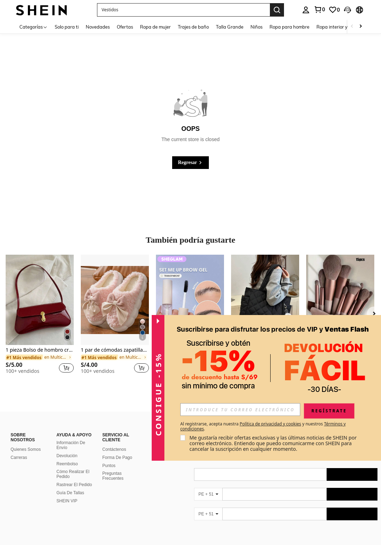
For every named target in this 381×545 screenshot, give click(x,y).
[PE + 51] (208, 494)
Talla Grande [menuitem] (229, 27)
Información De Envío (70, 445)
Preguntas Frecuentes (112, 476)
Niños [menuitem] (256, 27)
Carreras (19, 457)
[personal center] (306, 10)
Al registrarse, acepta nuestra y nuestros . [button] (263, 426)
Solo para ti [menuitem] (67, 27)
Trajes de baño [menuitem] (193, 27)
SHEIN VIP (66, 500)
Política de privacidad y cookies (270, 424)
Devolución (66, 455)
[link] (319, 9)
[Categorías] (33, 27)
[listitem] (40, 317)
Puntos (108, 465)
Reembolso (67, 463)
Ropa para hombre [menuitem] (289, 27)
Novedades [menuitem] (98, 27)
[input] (240, 409)
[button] (183, 10)
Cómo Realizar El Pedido (72, 474)
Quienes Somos (26, 449)
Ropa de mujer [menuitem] (155, 27)
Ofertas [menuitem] (125, 27)
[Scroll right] (360, 27)
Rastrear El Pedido (74, 484)
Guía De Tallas (70, 492)
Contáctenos (114, 449)
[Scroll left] (352, 27)
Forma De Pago (117, 457)
